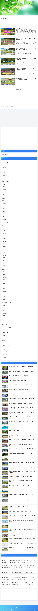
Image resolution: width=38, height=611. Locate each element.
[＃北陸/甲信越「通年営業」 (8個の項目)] (7, 569)
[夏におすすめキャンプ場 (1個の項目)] (6, 584)
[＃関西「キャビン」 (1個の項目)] (19, 586)
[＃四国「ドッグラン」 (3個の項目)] (6, 579)
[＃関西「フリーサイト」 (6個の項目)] (20, 573)
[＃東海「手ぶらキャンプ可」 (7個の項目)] (16, 571)
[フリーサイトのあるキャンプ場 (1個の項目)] (29, 583)
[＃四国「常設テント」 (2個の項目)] (17, 581)
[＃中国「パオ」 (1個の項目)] (25, 584)
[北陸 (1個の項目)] (20, 584)
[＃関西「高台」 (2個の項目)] (19, 579)
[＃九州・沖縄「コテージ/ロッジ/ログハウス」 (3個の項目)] (29, 578)
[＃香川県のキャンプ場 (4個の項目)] (7, 576)
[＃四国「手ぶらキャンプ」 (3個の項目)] (30, 576)
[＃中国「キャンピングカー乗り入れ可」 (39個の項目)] (28, 559)
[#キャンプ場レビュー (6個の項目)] (31, 571)
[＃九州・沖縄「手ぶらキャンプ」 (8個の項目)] (19, 569)
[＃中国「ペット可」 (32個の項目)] (6, 561)
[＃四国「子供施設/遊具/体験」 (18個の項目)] (7, 564)
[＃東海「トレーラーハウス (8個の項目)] (31, 569)
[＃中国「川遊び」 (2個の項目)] (24, 581)
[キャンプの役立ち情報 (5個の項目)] (24, 574)
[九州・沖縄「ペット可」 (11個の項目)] (31, 566)
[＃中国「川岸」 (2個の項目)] (33, 579)
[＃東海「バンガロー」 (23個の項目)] (26, 561)
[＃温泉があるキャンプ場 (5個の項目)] (6, 574)
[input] (19, 155)
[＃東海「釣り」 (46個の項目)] (6, 559)
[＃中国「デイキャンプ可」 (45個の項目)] (15, 559)
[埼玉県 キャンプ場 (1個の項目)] (7, 583)
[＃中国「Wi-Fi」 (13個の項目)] (5, 566)
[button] (36, 154)
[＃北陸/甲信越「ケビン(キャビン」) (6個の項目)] (8, 573)
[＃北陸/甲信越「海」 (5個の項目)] (15, 574)
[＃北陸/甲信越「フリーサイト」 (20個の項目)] (16, 563)
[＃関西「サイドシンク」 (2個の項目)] (9, 581)
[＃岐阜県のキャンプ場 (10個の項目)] (19, 568)
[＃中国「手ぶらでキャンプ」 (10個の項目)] (8, 568)
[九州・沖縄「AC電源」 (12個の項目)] (13, 566)
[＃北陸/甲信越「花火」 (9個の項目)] (30, 568)
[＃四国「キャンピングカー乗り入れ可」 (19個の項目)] (29, 563)
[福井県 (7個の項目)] (24, 571)
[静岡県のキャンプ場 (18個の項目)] (17, 564)
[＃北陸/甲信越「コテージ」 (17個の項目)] (26, 564)
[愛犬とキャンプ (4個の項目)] (32, 574)
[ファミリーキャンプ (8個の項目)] (6, 571)
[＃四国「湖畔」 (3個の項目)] (13, 579)
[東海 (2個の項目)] (3, 581)
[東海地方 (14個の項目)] (33, 564)
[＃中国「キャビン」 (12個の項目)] (22, 566)
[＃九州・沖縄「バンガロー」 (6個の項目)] (30, 573)
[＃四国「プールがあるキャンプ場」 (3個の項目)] (7, 578)
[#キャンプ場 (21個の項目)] (33, 561)
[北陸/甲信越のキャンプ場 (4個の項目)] (18, 576)
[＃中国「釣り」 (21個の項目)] (5, 563)
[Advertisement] (19, 23)
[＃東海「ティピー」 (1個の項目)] (32, 584)
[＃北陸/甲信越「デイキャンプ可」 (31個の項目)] (16, 561)
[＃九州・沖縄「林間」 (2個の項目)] (26, 579)
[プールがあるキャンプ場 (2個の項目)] (32, 581)
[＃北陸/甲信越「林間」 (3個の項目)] (18, 578)
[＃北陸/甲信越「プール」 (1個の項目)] (17, 583)
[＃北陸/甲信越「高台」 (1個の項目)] (15, 584)
